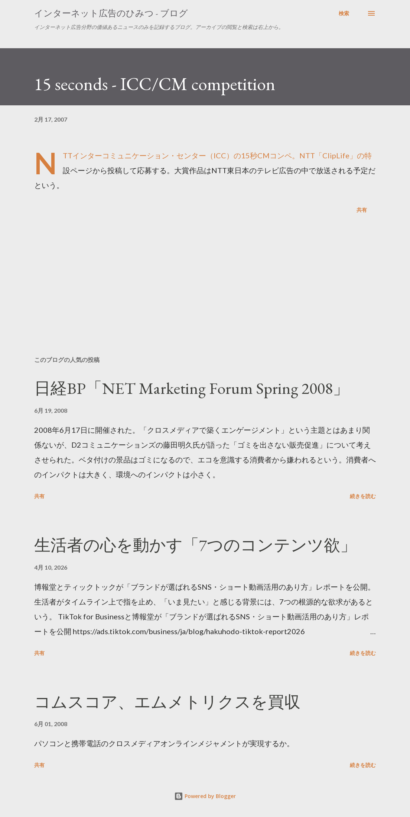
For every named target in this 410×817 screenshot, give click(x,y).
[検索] (344, 13)
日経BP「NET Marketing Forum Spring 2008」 (191, 388)
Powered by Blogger (205, 796)
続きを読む (363, 496)
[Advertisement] (205, 292)
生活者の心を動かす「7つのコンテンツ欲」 (195, 545)
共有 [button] (362, 210)
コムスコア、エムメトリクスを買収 (167, 701)
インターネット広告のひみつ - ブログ (111, 13)
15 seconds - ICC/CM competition (154, 83)
